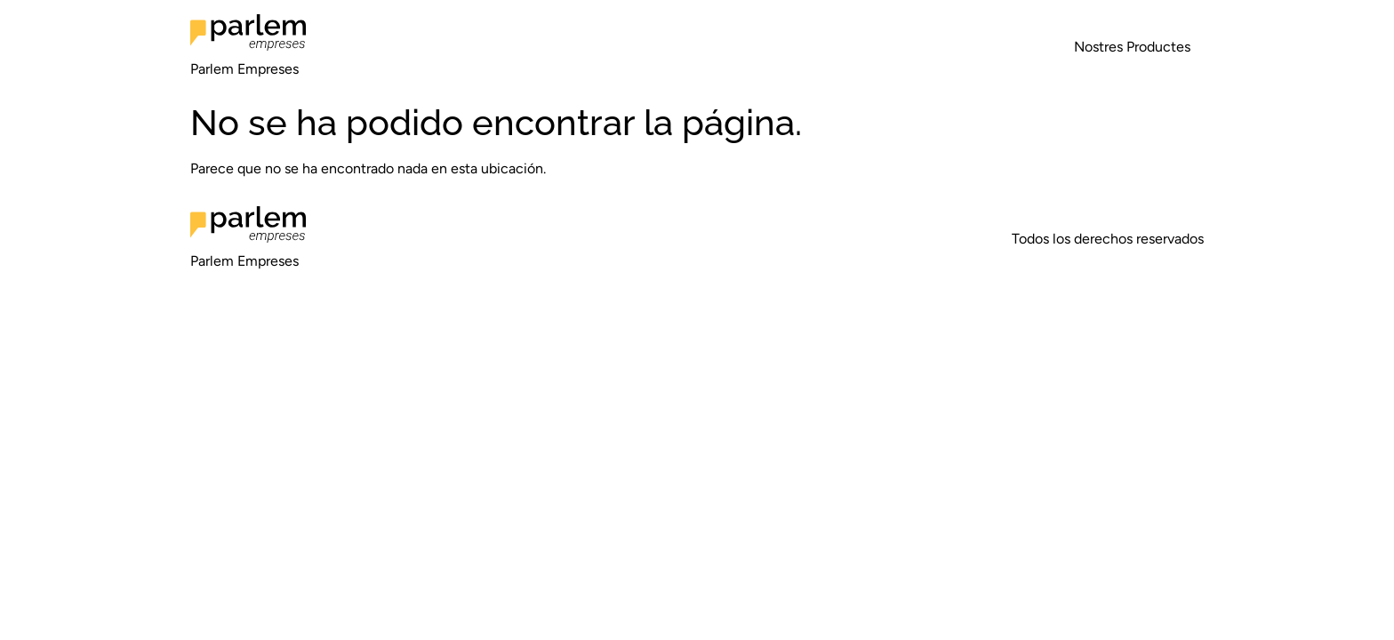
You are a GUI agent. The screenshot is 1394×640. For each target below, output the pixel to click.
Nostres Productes (1132, 46)
